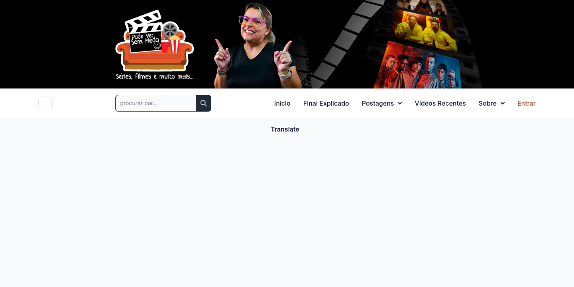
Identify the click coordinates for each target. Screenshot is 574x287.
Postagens (382, 103)
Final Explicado (326, 103)
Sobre (492, 103)
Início (282, 103)
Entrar (526, 103)
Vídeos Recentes (440, 103)
